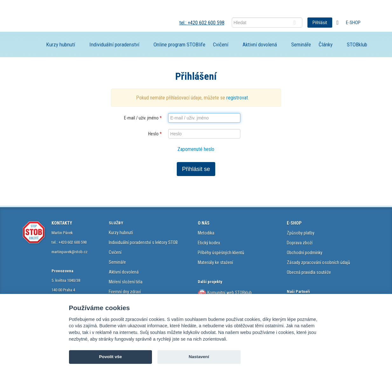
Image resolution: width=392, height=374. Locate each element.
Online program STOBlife (179, 44)
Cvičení (220, 44)
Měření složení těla (125, 281)
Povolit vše (110, 356)
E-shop (353, 22)
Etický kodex (209, 242)
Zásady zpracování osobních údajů (318, 262)
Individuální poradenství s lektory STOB (143, 242)
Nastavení (199, 356)
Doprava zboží (300, 242)
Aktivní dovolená (260, 44)
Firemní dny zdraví (125, 291)
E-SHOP (294, 223)
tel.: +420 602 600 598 (201, 23)
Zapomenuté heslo (195, 149)
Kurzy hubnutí (60, 44)
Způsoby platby (300, 232)
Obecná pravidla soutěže (309, 272)
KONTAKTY (62, 223)
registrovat (237, 98)
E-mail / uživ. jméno (143, 117)
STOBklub (357, 44)
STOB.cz (67, 22)
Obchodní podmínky (304, 252)
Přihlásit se (196, 169)
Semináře (301, 44)
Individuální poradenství (114, 44)
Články (326, 44)
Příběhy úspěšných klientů (221, 252)
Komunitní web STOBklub (229, 292)
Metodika (206, 232)
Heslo (155, 133)
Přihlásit (320, 22)
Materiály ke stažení (215, 262)
